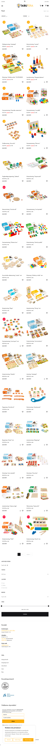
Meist (2, 669)
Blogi (2, 672)
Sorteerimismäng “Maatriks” (8, 374)
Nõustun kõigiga (28, 739)
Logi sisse (47, 1)
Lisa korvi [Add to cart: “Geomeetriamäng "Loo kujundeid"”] (29, 214)
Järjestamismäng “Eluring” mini (34, 308)
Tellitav (4, 585)
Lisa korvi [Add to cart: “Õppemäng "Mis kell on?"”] (4, 411)
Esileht (45, 11)
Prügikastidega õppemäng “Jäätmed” (10, 176)
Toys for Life (3, 565)
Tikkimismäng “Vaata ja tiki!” (33, 506)
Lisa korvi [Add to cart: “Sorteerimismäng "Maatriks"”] (4, 378)
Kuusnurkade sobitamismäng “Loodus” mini (12, 275)
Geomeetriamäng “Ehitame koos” (10, 242)
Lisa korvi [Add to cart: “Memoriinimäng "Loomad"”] (29, 49)
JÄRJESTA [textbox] (3, 16)
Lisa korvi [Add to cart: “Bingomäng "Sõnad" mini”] (4, 444)
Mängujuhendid (4, 659)
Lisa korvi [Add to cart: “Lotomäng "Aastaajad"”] (29, 378)
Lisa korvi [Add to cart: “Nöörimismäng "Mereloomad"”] (29, 411)
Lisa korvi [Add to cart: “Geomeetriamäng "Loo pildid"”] (29, 115)
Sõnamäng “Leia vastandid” (8, 473)
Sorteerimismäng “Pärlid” (8, 539)
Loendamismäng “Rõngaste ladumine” (35, 77)
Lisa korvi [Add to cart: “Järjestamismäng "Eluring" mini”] (29, 313)
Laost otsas (5, 587)
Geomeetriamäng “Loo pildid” (33, 110)
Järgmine (29, 554)
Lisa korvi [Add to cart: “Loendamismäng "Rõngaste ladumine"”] (29, 82)
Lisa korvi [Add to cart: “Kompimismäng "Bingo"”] (4, 313)
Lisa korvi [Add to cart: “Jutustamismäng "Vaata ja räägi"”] (4, 510)
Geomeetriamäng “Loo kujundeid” (34, 209)
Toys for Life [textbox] (3, 596)
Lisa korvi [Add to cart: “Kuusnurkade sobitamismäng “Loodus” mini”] (4, 280)
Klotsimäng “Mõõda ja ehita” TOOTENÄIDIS (12, 77)
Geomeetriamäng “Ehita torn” (33, 143)
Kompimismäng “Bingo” (7, 308)
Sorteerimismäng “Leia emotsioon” (34, 341)
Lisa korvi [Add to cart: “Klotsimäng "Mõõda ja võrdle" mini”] (29, 280)
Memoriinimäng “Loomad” (33, 44)
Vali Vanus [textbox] (3, 574)
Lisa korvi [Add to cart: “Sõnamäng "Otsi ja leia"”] (29, 477)
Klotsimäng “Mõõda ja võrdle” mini (35, 275)
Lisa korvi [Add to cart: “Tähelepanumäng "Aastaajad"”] (4, 49)
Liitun (13, 721)
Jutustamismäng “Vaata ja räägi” (9, 506)
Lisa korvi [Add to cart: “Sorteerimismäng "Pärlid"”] (4, 543)
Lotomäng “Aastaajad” (32, 374)
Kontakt (3, 1)
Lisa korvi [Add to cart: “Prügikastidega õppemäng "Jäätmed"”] (4, 181)
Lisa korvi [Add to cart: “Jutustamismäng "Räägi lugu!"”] (29, 444)
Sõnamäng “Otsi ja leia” (32, 473)
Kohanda (9, 739)
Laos (4, 583)
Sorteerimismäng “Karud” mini (33, 539)
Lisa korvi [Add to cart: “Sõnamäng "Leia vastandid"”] (4, 477)
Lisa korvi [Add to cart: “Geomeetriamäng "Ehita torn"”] (29, 148)
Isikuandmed (4, 665)
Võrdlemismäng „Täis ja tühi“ (8, 143)
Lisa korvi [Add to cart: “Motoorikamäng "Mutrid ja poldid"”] (29, 247)
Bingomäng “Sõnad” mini (8, 440)
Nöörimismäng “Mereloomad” (34, 407)
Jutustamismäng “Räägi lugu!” (33, 440)
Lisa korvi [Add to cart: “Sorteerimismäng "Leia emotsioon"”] (29, 346)
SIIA (21, 725)
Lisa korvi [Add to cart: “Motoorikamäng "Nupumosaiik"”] (29, 181)
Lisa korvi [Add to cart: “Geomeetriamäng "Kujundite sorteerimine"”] (4, 115)
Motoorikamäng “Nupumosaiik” (34, 176)
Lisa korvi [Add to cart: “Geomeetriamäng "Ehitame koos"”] (4, 247)
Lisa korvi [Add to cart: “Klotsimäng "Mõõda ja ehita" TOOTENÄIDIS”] (4, 82)
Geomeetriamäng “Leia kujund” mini (10, 341)
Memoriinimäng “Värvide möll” (9, 209)
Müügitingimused (4, 662)
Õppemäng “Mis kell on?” (8, 407)
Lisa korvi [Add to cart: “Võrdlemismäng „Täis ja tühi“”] (4, 148)
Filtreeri (25, 614)
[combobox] (4, 16)
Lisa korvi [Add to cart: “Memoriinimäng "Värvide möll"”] (4, 214)
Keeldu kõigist (18, 739)
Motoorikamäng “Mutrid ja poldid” (34, 242)
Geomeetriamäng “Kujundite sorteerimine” (12, 110)
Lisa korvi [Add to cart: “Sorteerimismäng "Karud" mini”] (29, 543)
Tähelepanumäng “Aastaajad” (9, 44)
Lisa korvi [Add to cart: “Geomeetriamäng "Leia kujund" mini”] (4, 346)
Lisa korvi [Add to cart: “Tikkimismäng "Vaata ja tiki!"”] (29, 510)
